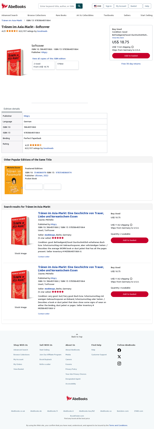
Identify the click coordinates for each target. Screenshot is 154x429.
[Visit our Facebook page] (119, 350)
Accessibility (71, 384)
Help (147, 6)
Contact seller (43, 256)
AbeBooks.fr (52, 411)
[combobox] (57, 6)
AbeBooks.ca (105, 411)
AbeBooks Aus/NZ (87, 411)
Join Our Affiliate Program (50, 354)
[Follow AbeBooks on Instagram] (119, 364)
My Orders (18, 364)
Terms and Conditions (118, 425)
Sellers (127, 15)
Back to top (77, 336)
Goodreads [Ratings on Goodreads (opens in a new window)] (42, 31)
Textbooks (109, 15)
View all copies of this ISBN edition (49, 58)
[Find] (79, 6)
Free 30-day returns (131, 63)
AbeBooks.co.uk (18, 411)
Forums (69, 364)
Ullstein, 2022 (41, 175)
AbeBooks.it (68, 411)
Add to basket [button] (131, 55)
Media (68, 354)
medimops (50, 234)
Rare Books (61, 15)
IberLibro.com (123, 411)
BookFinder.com (77, 417)
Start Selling (146, 15)
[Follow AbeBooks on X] (119, 357)
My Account (121, 6)
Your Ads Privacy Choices (76, 374)
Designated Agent (73, 379)
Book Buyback (46, 359)
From (44, 65)
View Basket (19, 369)
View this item (118, 38)
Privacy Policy (71, 369)
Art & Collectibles (85, 15)
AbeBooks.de (36, 411)
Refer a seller (45, 364)
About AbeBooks (73, 350)
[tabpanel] (54, 133)
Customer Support (99, 354)
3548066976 (40, 172)
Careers (69, 359)
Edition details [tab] (12, 108)
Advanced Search (10, 15)
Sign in (109, 6)
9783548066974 (63, 172)
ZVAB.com (138, 411)
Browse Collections (37, 15)
